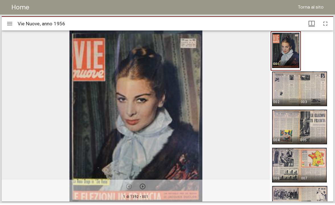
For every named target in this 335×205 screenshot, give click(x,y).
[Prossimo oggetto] (142, 186)
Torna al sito (311, 7)
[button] (285, 51)
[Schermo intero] (325, 23)
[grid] (301, 115)
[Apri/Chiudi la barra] (10, 23)
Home (20, 7)
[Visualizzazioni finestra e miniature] (311, 23)
